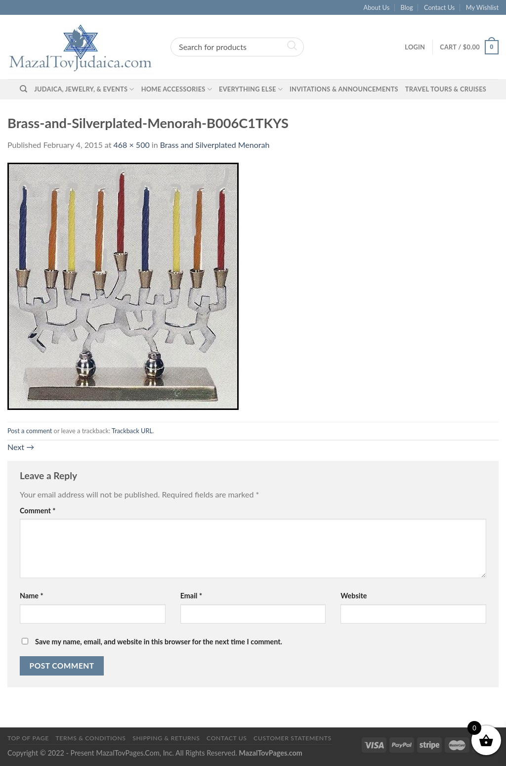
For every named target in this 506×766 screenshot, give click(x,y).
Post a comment (29, 431)
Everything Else (251, 89)
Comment (37, 510)
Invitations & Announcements (344, 89)
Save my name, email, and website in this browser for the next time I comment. (158, 641)
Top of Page (28, 738)
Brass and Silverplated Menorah (215, 144)
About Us (377, 7)
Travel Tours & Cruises (445, 89)
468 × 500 (132, 144)
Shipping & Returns (166, 738)
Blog (407, 7)
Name (31, 595)
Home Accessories (176, 89)
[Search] (23, 89)
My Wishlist (482, 7)
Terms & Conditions (90, 738)
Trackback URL (132, 431)
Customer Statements (292, 738)
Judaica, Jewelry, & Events (84, 89)
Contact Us (439, 7)
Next (20, 446)
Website (353, 595)
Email (191, 595)
